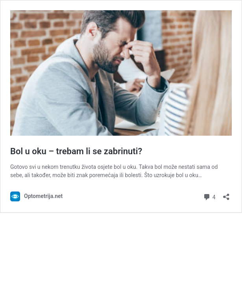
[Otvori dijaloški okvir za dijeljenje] (226, 194)
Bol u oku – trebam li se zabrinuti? (76, 151)
